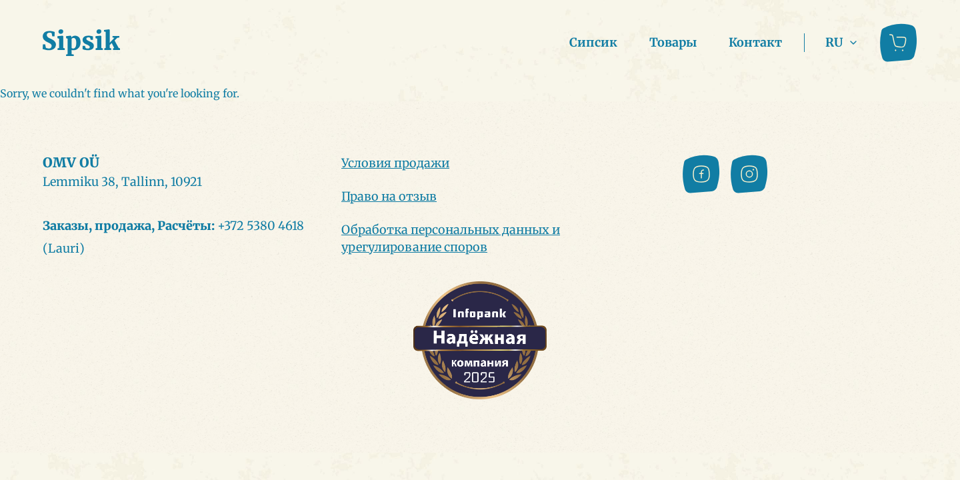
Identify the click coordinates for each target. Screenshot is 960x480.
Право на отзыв (389, 196)
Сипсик (593, 42)
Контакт (755, 42)
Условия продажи (395, 163)
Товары (673, 42)
